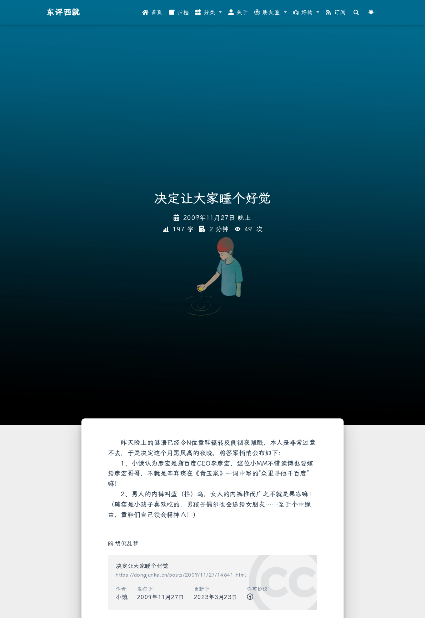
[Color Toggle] (371, 12)
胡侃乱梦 (126, 543)
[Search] (356, 12)
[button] (208, 12)
